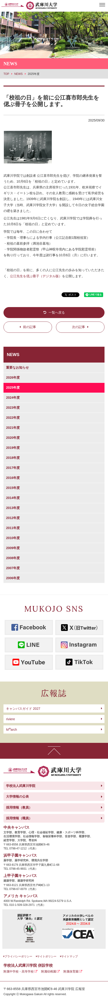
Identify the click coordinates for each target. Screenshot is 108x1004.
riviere (10, 719)
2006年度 (13, 578)
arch (11, 729)
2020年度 (13, 438)
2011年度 (13, 528)
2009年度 (13, 548)
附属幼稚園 (48, 971)
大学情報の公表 (17, 796)
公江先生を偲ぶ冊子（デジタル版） (36, 276)
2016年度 (13, 478)
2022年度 (13, 417)
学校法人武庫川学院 (20, 786)
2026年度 (13, 377)
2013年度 (13, 508)
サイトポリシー (46, 956)
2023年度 (13, 407)
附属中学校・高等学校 (18, 971)
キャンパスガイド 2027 (23, 708)
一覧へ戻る (57, 312)
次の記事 (78, 327)
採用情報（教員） (19, 807)
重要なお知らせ (17, 367)
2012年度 (13, 518)
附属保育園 (71, 971)
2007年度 (13, 568)
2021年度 (13, 427)
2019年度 (13, 448)
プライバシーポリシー (18, 956)
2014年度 (13, 498)
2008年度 (13, 558)
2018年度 (13, 458)
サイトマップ (69, 956)
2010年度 (13, 538)
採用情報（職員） (19, 818)
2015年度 (13, 488)
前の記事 (29, 327)
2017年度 (13, 468)
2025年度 (13, 387)
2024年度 (13, 397)
